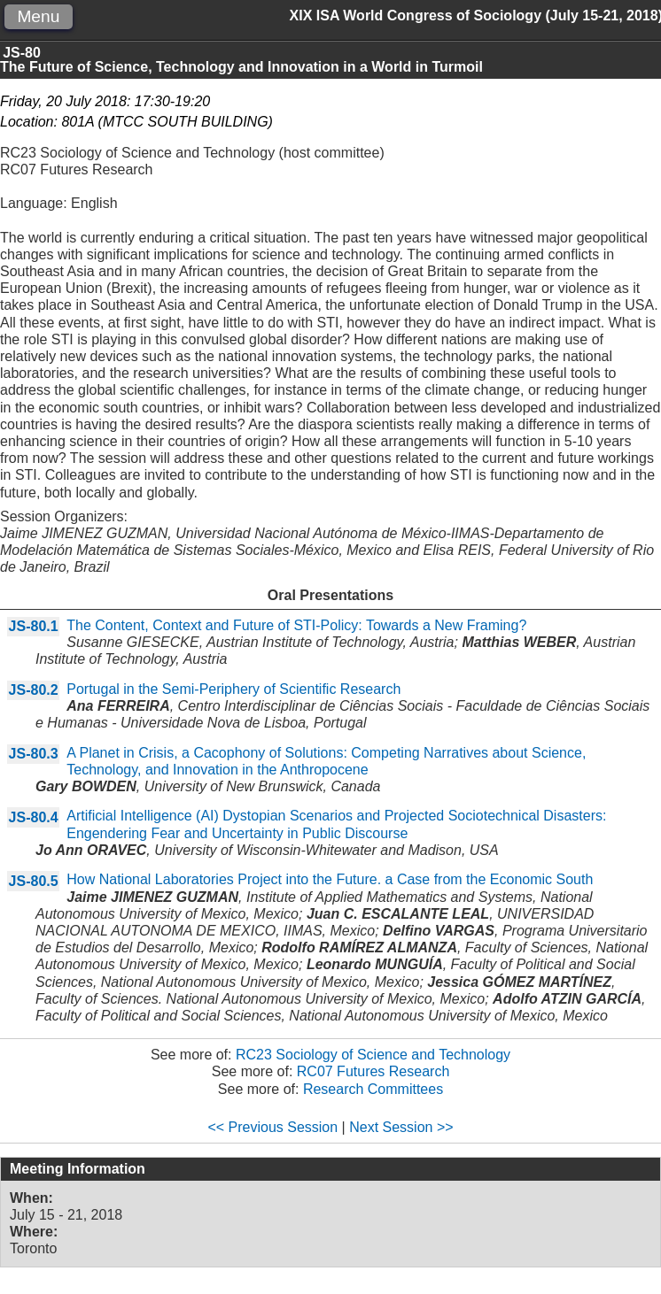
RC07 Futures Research (373, 1071)
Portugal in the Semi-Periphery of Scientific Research (233, 689)
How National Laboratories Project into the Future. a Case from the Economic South (329, 879)
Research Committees (373, 1089)
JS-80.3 (33, 753)
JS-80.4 (33, 817)
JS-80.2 (33, 689)
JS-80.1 (33, 626)
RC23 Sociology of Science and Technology (373, 1054)
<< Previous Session (272, 1127)
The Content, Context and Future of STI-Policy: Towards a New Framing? (296, 625)
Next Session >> (401, 1127)
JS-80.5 (33, 881)
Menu (38, 16)
